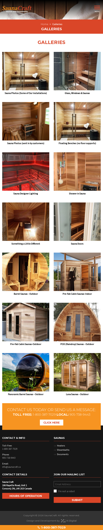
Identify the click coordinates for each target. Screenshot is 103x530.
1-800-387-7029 (51, 527)
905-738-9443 (79, 414)
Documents (63, 454)
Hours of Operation (26, 496)
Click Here (51, 422)
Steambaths (63, 450)
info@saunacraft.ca (11, 467)
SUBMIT (77, 500)
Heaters (61, 445)
